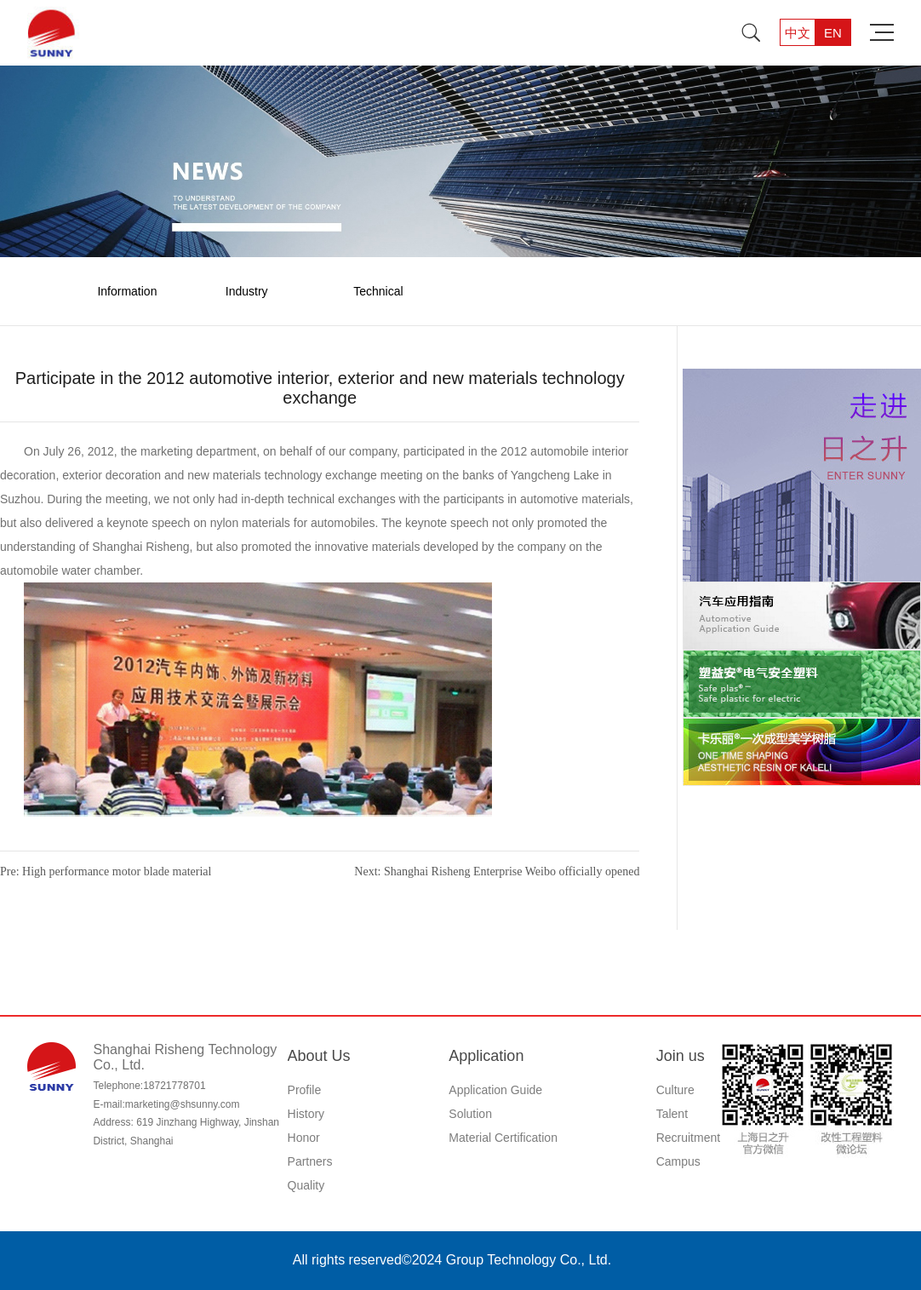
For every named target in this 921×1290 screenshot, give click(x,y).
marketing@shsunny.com (182, 1104)
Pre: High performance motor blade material (105, 871)
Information (127, 291)
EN (833, 33)
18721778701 (174, 1086)
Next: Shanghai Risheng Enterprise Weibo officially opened (496, 871)
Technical (378, 291)
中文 (797, 33)
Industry (247, 291)
